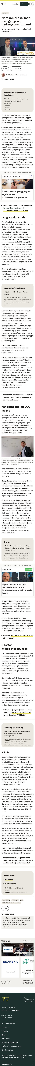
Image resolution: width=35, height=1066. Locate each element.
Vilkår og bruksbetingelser (11, 1046)
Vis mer (7, 107)
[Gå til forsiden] (3, 4)
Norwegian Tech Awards (11, 903)
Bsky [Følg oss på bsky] (3, 1035)
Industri (5, 13)
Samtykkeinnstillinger (9, 1042)
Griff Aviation (10, 884)
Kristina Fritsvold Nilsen (10, 1010)
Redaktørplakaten (18, 1057)
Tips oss (28, 999)
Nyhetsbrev (5, 1039)
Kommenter (16, 68)
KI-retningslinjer (7, 1050)
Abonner (24, 4)
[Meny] (31, 4)
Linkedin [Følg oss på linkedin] (4, 1031)
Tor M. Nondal (6, 1018)
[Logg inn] (15, 4)
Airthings (9, 879)
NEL (21, 900)
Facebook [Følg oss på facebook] (5, 1027)
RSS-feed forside (8, 1024)
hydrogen (6, 900)
